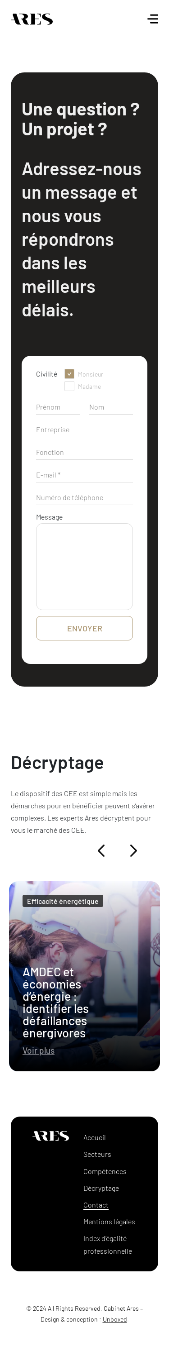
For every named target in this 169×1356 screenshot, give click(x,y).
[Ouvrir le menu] (152, 19)
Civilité (46, 373)
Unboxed (115, 1319)
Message (49, 516)
